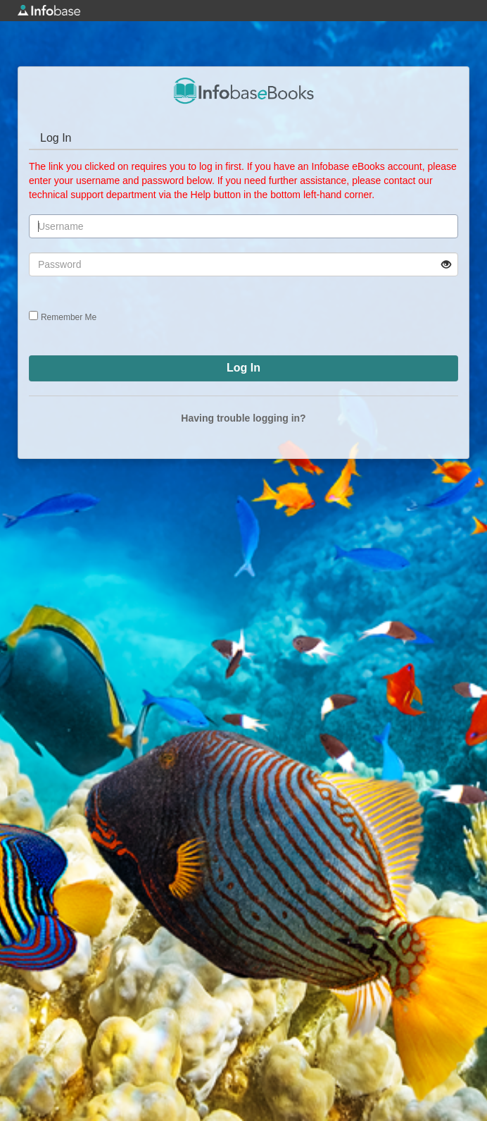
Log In (55, 138)
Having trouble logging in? (243, 418)
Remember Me (68, 317)
